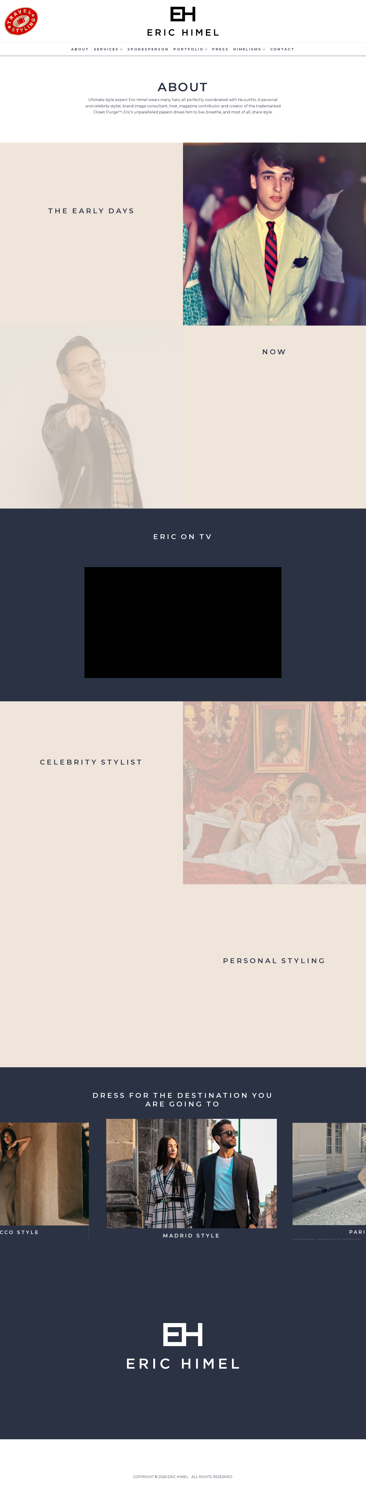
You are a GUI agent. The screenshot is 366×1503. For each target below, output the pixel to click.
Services (106, 49)
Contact (282, 49)
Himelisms (247, 49)
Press (220, 49)
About (80, 49)
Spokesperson (148, 49)
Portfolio (188, 49)
